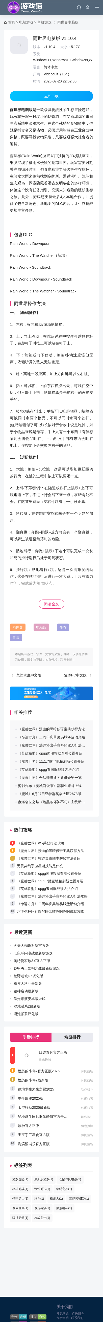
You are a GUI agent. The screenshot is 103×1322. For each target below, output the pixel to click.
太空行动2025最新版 (34, 1107)
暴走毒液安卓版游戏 (29, 999)
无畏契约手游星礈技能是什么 (40, 866)
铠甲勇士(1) (20, 1198)
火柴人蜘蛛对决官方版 (31, 946)
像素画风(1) (20, 1208)
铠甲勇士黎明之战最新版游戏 (37, 968)
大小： (65, 47)
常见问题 (63, 1313)
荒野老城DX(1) (79, 1198)
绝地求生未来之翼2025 (36, 1089)
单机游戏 (44, 22)
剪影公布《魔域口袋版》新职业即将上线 (50, 786)
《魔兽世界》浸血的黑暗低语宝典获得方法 (51, 729)
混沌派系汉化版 (26, 1014)
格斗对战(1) (20, 1189)
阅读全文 (51, 604)
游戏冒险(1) (20, 1179)
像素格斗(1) (64, 1208)
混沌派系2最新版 (27, 1006)
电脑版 (41, 627)
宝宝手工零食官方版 (34, 1135)
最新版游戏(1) (43, 1179)
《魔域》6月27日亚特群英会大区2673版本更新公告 (58, 794)
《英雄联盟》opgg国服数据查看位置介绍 (50, 753)
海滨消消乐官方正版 (34, 1144)
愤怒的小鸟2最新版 (33, 1080)
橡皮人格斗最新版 (28, 984)
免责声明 (63, 1318)
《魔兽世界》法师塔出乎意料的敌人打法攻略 (53, 745)
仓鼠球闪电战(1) (70, 1179)
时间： (38, 81)
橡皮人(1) (56, 1198)
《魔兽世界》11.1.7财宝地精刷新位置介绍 (51, 761)
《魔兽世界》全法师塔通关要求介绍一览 (50, 778)
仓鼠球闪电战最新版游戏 (33, 953)
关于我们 (65, 1307)
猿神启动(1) (20, 1218)
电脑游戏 (26, 22)
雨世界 (17, 627)
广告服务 (78, 1313)
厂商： (38, 74)
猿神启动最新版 (26, 991)
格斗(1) (39, 1198)
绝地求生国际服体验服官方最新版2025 (48, 1117)
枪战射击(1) (42, 1218)
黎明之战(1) (64, 1189)
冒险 (15, 637)
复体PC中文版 (75, 675)
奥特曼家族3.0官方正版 (32, 961)
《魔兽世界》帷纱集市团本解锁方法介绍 (49, 858)
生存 (63, 627)
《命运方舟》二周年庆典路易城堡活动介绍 (51, 737)
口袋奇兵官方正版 (53, 1052)
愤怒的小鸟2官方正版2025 (39, 1071)
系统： (38, 54)
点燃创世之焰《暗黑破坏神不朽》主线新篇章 (53, 802)
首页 (11, 22)
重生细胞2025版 (30, 1098)
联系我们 (77, 1318)
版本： (38, 47)
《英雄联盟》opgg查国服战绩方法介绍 (48, 769)
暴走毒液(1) (42, 1208)
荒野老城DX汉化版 (28, 976)
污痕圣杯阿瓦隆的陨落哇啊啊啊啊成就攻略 (50, 911)
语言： (38, 67)
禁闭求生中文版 (28, 675)
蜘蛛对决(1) (42, 1189)
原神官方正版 (28, 1126)
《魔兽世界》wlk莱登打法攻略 (40, 843)
